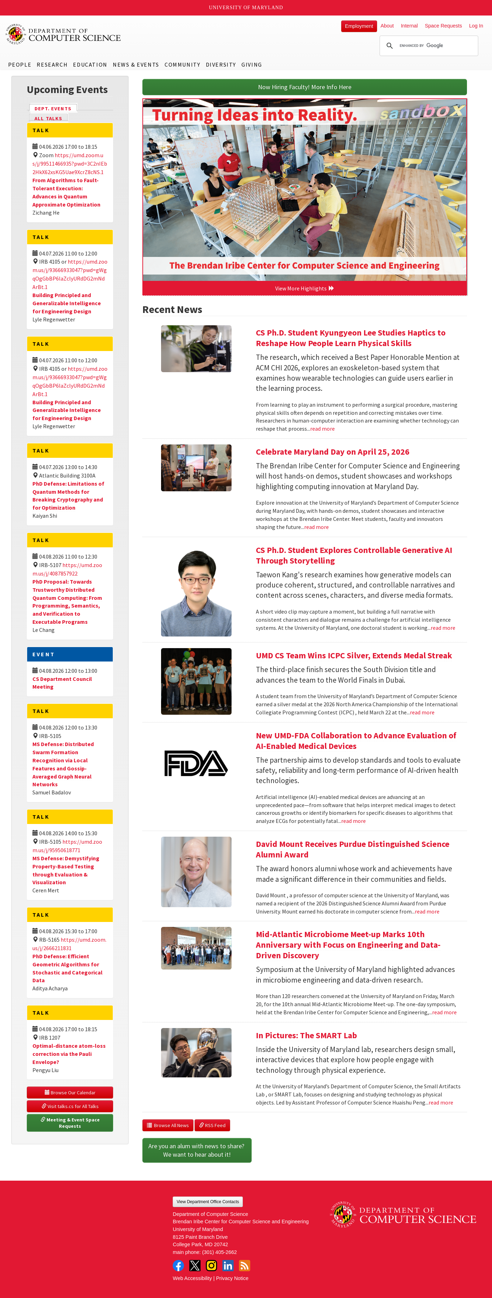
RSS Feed (212, 1125)
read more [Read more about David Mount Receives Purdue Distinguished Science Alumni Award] (427, 911)
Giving (251, 64)
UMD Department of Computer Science (63, 34)
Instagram (211, 1265)
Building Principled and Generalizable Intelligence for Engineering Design (66, 303)
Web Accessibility (192, 1278)
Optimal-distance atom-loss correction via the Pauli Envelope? (69, 1053)
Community (182, 64)
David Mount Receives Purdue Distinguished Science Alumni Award (352, 849)
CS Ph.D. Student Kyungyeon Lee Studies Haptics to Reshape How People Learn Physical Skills (350, 338)
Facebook (178, 1265)
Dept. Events (56, 108)
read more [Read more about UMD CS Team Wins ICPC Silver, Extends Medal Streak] (422, 712)
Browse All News (168, 1125)
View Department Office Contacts (208, 1201)
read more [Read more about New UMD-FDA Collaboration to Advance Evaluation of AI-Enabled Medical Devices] (353, 820)
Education (90, 64)
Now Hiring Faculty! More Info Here (304, 87)
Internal (409, 26)
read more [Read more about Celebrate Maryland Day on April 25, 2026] (316, 526)
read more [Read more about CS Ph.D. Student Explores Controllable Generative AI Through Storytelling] (443, 627)
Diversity (221, 64)
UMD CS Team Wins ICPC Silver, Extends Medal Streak (354, 655)
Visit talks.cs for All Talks (70, 1106)
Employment (359, 26)
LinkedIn (228, 1265)
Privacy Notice (232, 1278)
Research (52, 64)
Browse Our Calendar (70, 1092)
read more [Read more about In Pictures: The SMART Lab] (441, 1102)
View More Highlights (304, 288)
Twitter (195, 1265)
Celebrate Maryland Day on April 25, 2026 (333, 451)
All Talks (48, 118)
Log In (476, 26)
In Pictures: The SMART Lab (306, 1035)
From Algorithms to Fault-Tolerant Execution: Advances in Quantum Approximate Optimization (66, 192)
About (387, 26)
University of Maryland (246, 7)
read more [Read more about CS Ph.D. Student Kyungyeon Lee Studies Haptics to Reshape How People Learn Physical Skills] (322, 428)
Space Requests (443, 26)
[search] (428, 46)
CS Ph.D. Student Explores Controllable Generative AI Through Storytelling (354, 555)
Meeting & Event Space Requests (71, 1122)
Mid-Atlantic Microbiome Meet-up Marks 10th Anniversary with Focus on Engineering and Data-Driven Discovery (348, 945)
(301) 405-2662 (219, 1252)
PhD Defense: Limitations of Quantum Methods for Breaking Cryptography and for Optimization (68, 495)
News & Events (136, 64)
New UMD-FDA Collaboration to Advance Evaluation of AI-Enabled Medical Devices (356, 740)
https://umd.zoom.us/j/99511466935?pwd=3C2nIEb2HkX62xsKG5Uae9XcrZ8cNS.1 (69, 164)
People (20, 64)
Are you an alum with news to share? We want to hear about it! (197, 1150)
